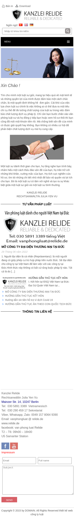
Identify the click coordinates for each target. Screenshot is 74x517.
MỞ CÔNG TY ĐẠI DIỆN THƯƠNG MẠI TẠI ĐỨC (32, 291)
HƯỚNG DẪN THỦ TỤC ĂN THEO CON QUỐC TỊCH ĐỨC (38, 304)
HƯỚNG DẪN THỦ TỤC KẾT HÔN (24, 295)
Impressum (8, 452)
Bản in (9, 6)
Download (24, 6)
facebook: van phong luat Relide (22, 427)
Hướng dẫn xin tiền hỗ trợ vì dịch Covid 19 (29, 299)
